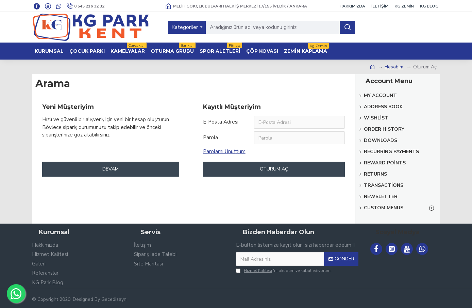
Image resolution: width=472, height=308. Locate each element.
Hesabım (394, 67)
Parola (210, 137)
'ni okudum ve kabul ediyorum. (284, 271)
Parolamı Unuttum (224, 151)
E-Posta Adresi (220, 121)
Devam (110, 169)
